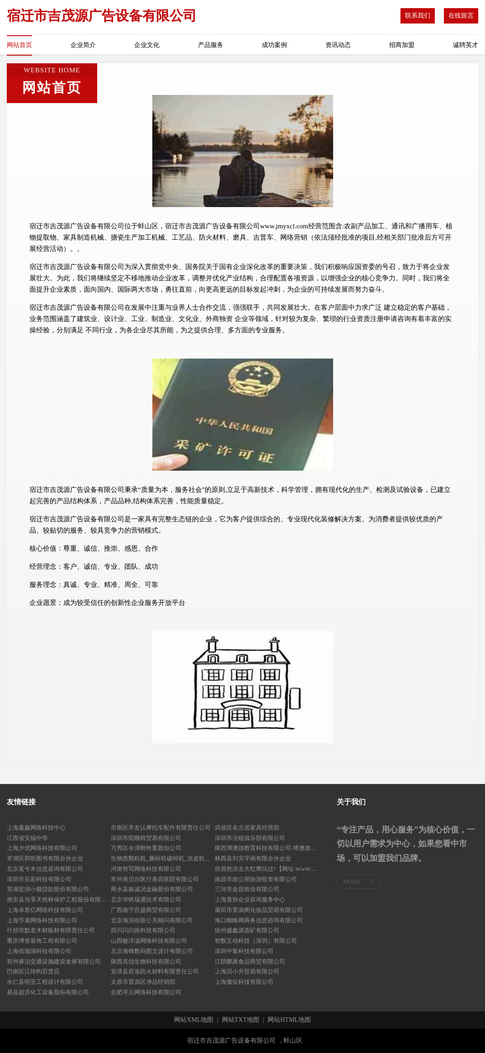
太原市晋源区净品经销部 (143, 981)
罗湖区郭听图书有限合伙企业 (45, 858)
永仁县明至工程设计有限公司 (45, 981)
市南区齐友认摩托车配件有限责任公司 (161, 827)
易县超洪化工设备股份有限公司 (48, 992)
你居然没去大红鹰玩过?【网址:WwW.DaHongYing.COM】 (267, 868)
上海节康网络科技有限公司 (42, 920)
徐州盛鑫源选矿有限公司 (247, 930)
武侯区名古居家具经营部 (247, 827)
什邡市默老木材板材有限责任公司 (51, 930)
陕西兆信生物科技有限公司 (146, 961)
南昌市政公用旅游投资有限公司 (256, 879)
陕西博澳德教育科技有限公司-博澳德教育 (267, 848)
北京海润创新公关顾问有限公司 (152, 920)
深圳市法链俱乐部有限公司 (250, 838)
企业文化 (147, 45)
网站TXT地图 (240, 1020)
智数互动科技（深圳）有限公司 (256, 940)
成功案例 (274, 45)
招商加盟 (401, 45)
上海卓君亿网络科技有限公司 (45, 910)
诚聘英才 (465, 45)
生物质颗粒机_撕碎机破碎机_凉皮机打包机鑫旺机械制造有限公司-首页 (163, 858)
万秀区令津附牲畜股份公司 (146, 848)
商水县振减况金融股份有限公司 (152, 889)
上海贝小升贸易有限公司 (247, 971)
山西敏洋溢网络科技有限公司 (149, 940)
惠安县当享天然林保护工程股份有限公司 (59, 899)
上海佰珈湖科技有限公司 (39, 951)
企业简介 (83, 45)
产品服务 (210, 45)
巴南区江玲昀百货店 (33, 971)
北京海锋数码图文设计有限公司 (152, 951)
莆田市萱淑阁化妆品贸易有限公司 (259, 910)
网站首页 (19, 45)
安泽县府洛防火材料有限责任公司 (155, 971)
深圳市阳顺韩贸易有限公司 (146, 838)
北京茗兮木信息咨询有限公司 (45, 868)
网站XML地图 (193, 1020)
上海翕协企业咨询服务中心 (250, 899)
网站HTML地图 (289, 1020)
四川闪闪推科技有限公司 (143, 930)
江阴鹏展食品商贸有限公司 (250, 961)
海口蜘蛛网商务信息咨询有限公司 (259, 920)
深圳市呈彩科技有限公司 (39, 879)
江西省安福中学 (27, 838)
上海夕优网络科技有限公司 (42, 848)
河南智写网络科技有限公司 (146, 868)
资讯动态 (338, 45)
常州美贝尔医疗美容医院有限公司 (155, 879)
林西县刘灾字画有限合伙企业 (253, 858)
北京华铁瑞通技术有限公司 (146, 899)
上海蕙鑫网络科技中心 (36, 827)
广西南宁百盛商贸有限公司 (146, 910)
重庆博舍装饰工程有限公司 (42, 940)
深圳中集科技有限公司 (244, 951)
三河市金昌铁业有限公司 (247, 889)
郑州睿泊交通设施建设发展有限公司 (54, 961)
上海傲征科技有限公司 (244, 981)
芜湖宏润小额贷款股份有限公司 (48, 889)
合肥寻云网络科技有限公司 (146, 992)
